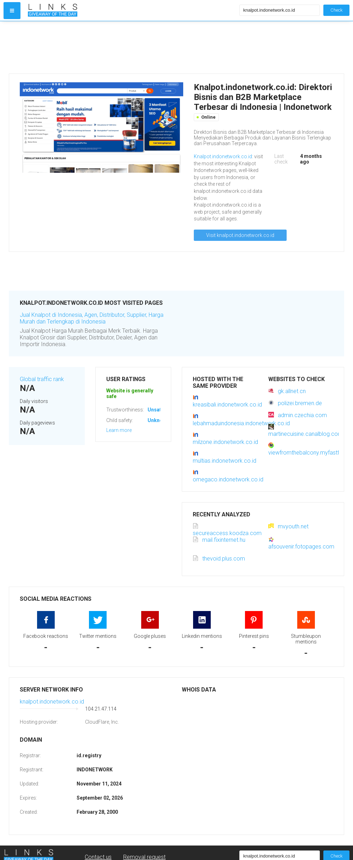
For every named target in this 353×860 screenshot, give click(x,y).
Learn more (119, 430)
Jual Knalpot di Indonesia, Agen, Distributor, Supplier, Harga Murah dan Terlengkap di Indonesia (91, 318)
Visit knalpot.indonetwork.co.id (240, 235)
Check (336, 10)
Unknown (158, 420)
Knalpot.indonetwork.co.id (223, 156)
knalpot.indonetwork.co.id (52, 701)
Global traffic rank (42, 379)
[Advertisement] (132, 47)
